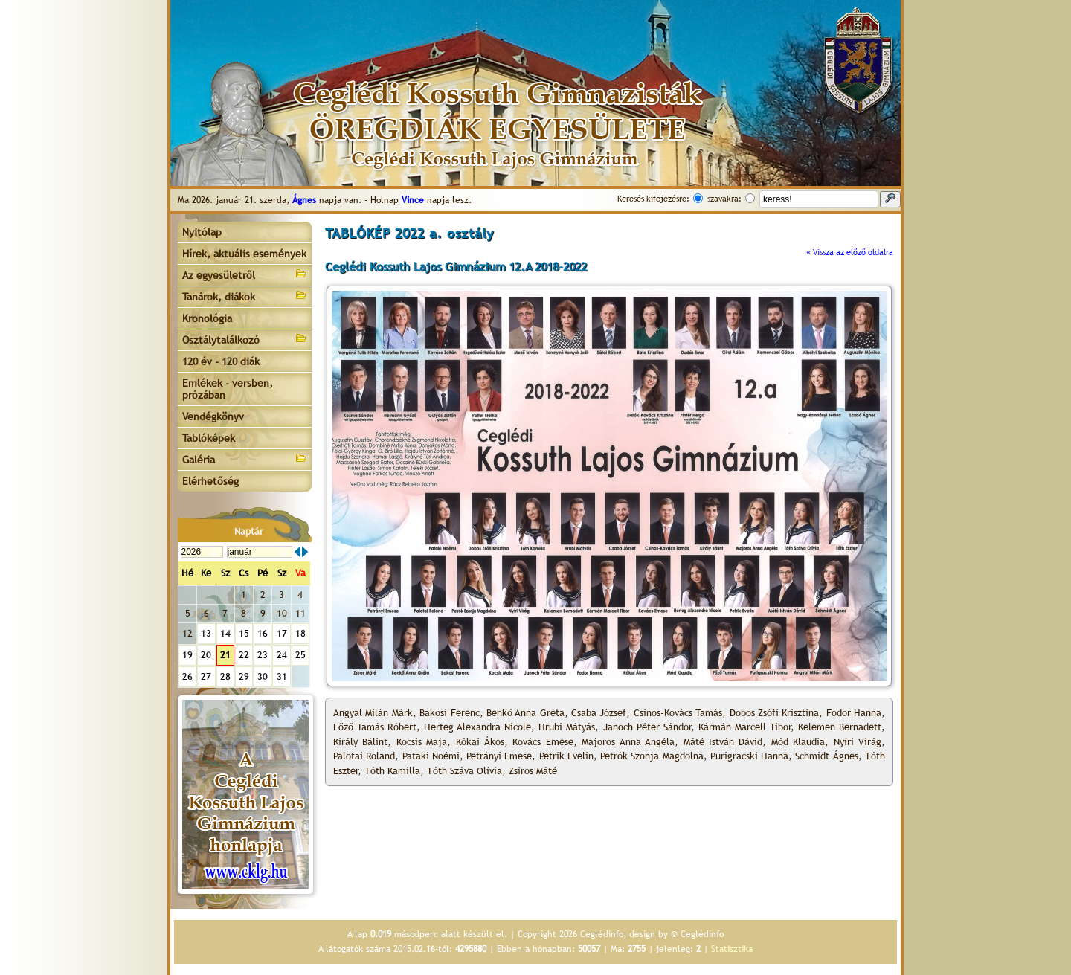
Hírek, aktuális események (244, 254)
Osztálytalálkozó (244, 339)
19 (187, 654)
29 (244, 676)
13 (206, 633)
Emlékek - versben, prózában (227, 389)
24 (282, 654)
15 (244, 633)
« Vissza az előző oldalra (849, 252)
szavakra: (724, 198)
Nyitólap (202, 232)
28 (225, 676)
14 (225, 633)
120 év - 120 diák (221, 361)
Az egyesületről (244, 274)
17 (282, 633)
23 (262, 654)
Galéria (244, 458)
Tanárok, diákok (244, 296)
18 (300, 633)
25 (300, 654)
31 (282, 676)
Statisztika (732, 949)
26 (187, 676)
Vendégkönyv (213, 416)
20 (206, 654)
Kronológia (207, 318)
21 (225, 654)
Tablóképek (208, 438)
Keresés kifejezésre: (653, 198)
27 (206, 676)
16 (262, 633)
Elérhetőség (210, 481)
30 (262, 676)
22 (244, 654)
